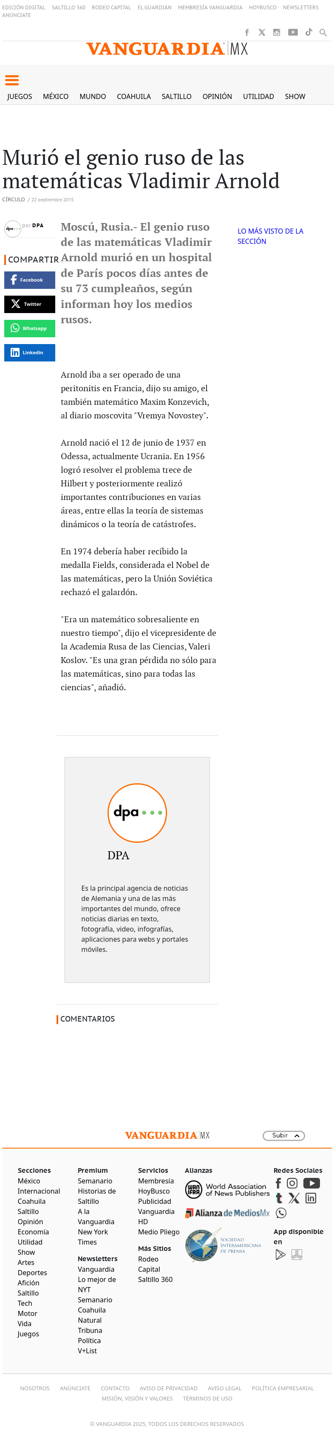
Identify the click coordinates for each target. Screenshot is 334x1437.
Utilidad (258, 96)
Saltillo (177, 96)
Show (295, 96)
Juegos (20, 96)
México (56, 96)
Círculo (13, 200)
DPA (38, 225)
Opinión (217, 96)
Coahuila (134, 96)
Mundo (92, 96)
